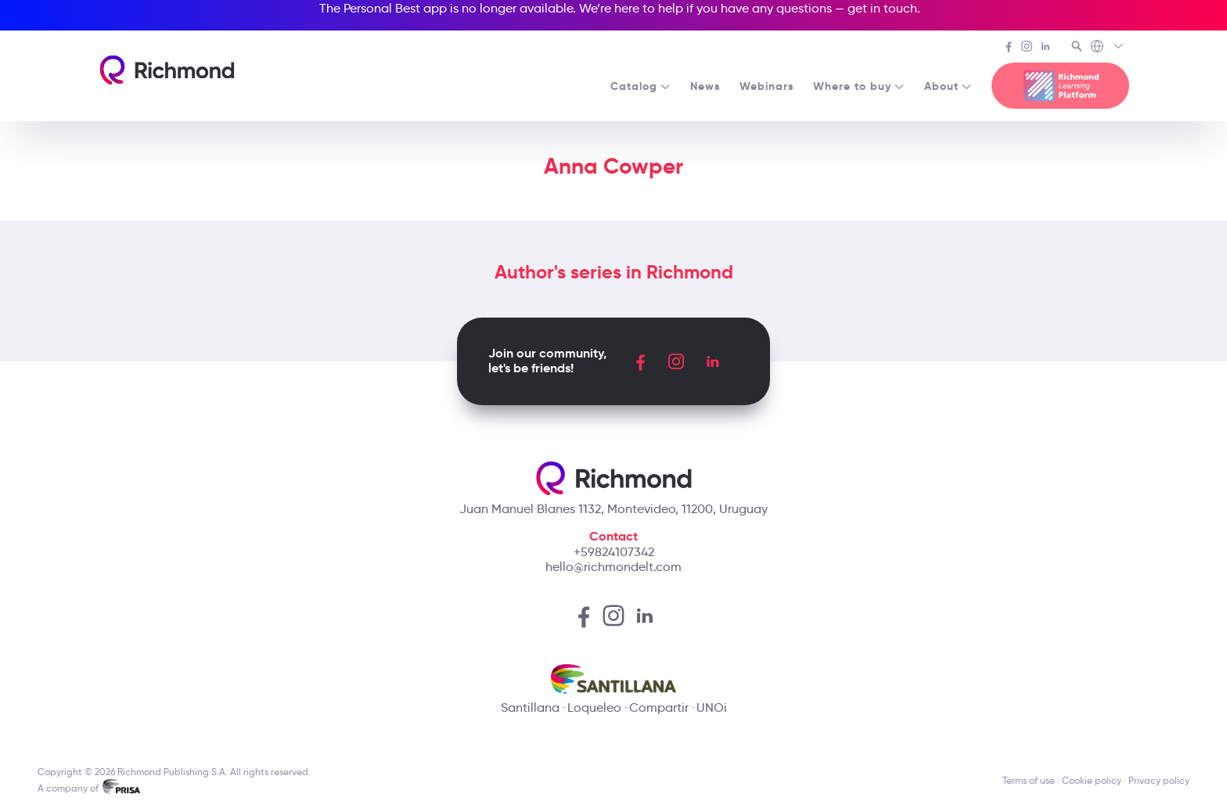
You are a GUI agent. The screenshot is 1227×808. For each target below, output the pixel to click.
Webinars (766, 86)
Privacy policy (1158, 780)
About (948, 86)
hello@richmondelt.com (613, 566)
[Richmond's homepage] (167, 70)
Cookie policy (1091, 780)
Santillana (530, 707)
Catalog (640, 86)
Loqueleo (594, 707)
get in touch (882, 8)
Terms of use (1028, 780)
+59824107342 (614, 551)
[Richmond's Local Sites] (1107, 47)
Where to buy (859, 86)
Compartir (659, 707)
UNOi (711, 707)
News (705, 86)
